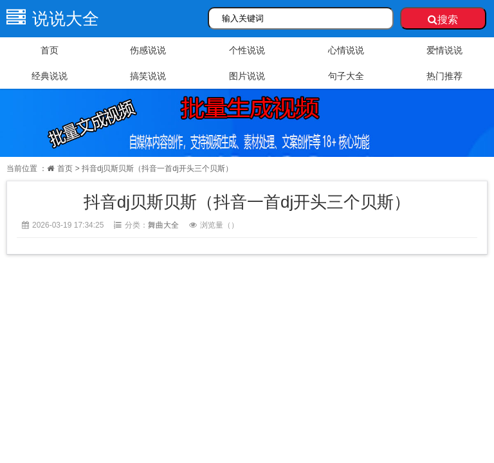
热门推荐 (444, 76)
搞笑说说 (148, 76)
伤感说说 (148, 50)
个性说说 (247, 50)
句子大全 (346, 76)
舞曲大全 (163, 225)
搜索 (443, 19)
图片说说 (247, 76)
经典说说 (50, 76)
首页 (50, 50)
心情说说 (346, 50)
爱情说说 (444, 50)
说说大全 (49, 18)
